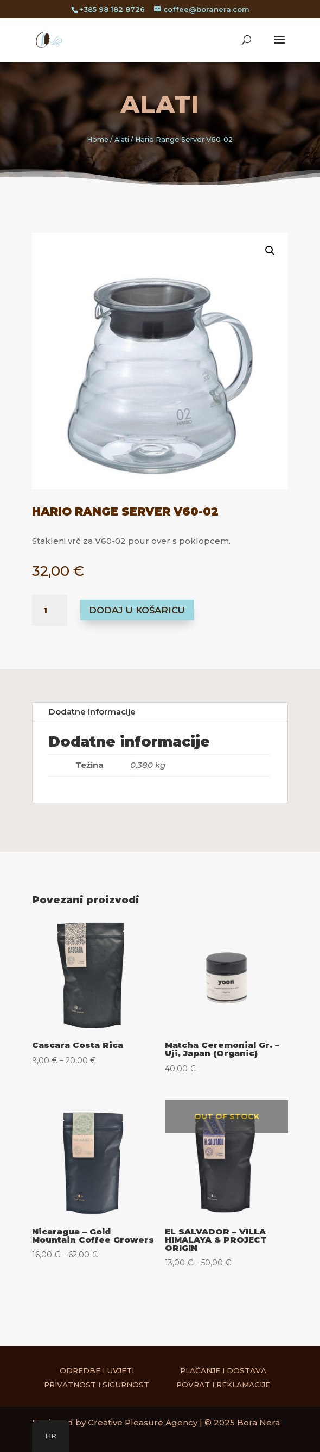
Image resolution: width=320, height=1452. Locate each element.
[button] (261, 260)
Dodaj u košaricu (137, 610)
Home (97, 139)
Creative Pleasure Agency (142, 1422)
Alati (160, 104)
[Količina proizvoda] (49, 610)
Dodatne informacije (92, 711)
